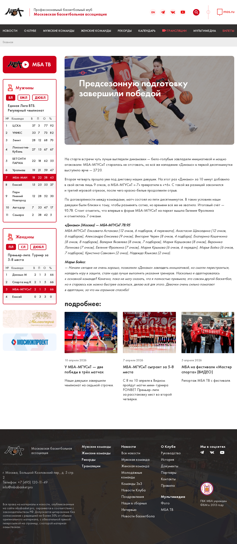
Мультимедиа (204, 31)
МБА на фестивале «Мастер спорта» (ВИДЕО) (206, 369)
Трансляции (91, 466)
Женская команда (135, 466)
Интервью (129, 509)
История (167, 459)
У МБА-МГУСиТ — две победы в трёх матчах (85, 369)
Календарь (147, 31)
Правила (168, 485)
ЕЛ (11, 98)
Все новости (130, 453)
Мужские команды (58, 31)
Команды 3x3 (131, 483)
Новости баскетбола (138, 516)
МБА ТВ (167, 509)
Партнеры (168, 472)
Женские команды (96, 31)
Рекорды (125, 31)
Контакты (168, 479)
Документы (169, 466)
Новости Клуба (133, 490)
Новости (10, 31)
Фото (165, 503)
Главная (8, 42)
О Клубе (30, 31)
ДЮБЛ (40, 98)
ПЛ (11, 247)
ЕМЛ (23, 98)
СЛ (23, 247)
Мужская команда (135, 459)
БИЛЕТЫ (228, 31)
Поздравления (132, 496)
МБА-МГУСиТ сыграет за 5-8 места (148, 369)
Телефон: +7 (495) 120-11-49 (25, 482)
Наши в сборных (134, 503)
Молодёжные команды (131, 475)
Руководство (171, 453)
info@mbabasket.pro (18, 487)
